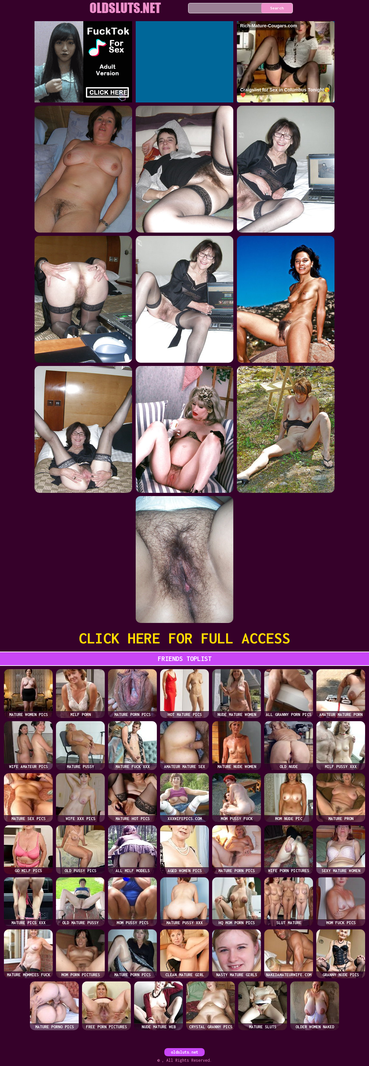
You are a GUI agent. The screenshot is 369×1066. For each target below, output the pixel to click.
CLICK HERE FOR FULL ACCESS (184, 638)
